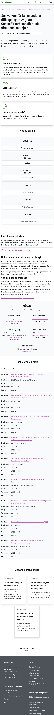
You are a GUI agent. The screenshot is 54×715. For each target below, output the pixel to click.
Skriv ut (27, 650)
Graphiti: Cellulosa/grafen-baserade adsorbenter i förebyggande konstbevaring (27, 542)
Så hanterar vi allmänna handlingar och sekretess (17, 298)
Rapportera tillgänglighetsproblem (36, 683)
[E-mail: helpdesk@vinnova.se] (27, 351)
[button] (7, 2)
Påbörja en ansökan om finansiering (36, 703)
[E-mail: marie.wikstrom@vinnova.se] (40, 335)
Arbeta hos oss (34, 670)
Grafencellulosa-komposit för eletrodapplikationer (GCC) (29, 522)
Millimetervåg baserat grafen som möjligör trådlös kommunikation (27, 481)
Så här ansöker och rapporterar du (39, 698)
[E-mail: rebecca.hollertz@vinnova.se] (40, 319)
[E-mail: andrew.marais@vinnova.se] (14, 321)
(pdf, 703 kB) (19, 250)
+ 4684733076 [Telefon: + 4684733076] (40, 321)
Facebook (7, 699)
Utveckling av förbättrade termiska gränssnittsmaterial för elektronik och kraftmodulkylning (30, 439)
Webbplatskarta (34, 687)
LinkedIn (7, 702)
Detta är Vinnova (34, 667)
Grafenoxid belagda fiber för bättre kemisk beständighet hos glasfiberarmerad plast (31, 502)
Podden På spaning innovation (14, 696)
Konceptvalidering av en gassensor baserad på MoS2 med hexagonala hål (30, 418)
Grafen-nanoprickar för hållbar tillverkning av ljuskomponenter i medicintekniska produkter (31, 397)
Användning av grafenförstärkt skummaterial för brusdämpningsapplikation (27, 460)
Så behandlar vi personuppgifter (34, 674)
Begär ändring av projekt (37, 711)
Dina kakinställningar (36, 678)
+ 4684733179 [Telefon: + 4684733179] (40, 337)
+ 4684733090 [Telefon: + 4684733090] (14, 323)
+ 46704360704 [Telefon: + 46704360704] (14, 340)
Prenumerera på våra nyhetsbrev (11, 692)
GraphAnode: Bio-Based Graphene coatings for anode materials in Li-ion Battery (28, 376)
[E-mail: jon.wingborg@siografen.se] (14, 337)
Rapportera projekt (35, 708)
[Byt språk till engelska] (38, 2)
